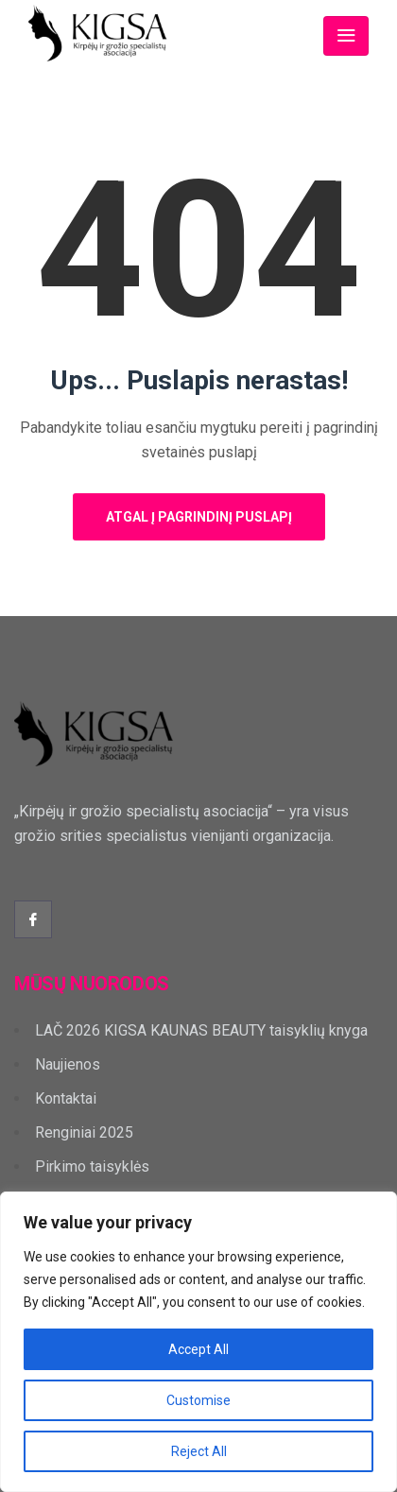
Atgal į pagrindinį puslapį (199, 516)
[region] (198, 1342)
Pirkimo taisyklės (92, 1166)
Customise (198, 1400)
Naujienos (67, 1064)
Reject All (199, 1451)
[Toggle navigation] (346, 36)
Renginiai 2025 (84, 1132)
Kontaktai (65, 1098)
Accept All (198, 1349)
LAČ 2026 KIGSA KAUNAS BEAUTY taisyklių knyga (201, 1030)
